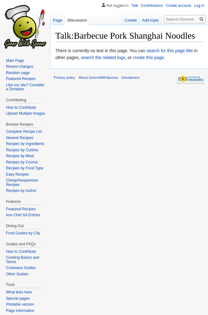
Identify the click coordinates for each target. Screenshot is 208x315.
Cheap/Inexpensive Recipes (22, 182)
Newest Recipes (19, 138)
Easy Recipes (17, 174)
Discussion (77, 20)
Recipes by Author (21, 190)
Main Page (15, 60)
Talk (134, 5)
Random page (17, 73)
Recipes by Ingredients (25, 144)
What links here (19, 292)
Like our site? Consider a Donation (25, 87)
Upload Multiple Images (25, 113)
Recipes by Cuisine (22, 150)
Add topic (150, 20)
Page (57, 20)
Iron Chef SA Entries (23, 215)
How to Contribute (21, 107)
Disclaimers (130, 77)
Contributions (152, 5)
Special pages (17, 298)
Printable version (20, 304)
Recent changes (19, 66)
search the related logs (103, 57)
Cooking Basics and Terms (22, 259)
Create (131, 20)
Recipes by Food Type (24, 168)
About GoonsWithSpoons (98, 77)
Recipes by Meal (20, 156)
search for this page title (169, 50)
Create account (178, 5)
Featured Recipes (21, 79)
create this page (148, 57)
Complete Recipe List (24, 131)
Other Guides (17, 274)
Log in (199, 5)
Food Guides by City (23, 233)
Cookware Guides (21, 268)
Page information (20, 310)
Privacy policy (64, 77)
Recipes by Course (22, 162)
